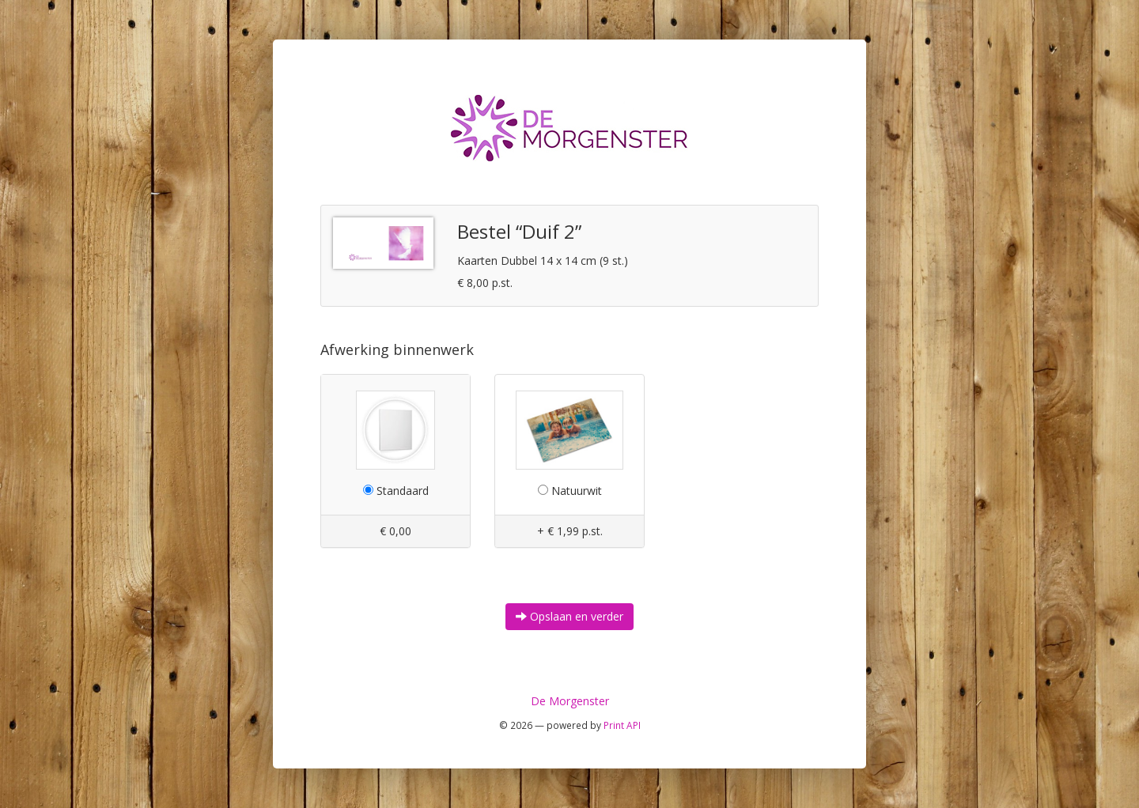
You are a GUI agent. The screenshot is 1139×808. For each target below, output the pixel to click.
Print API (622, 725)
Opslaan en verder (569, 616)
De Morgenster (570, 700)
